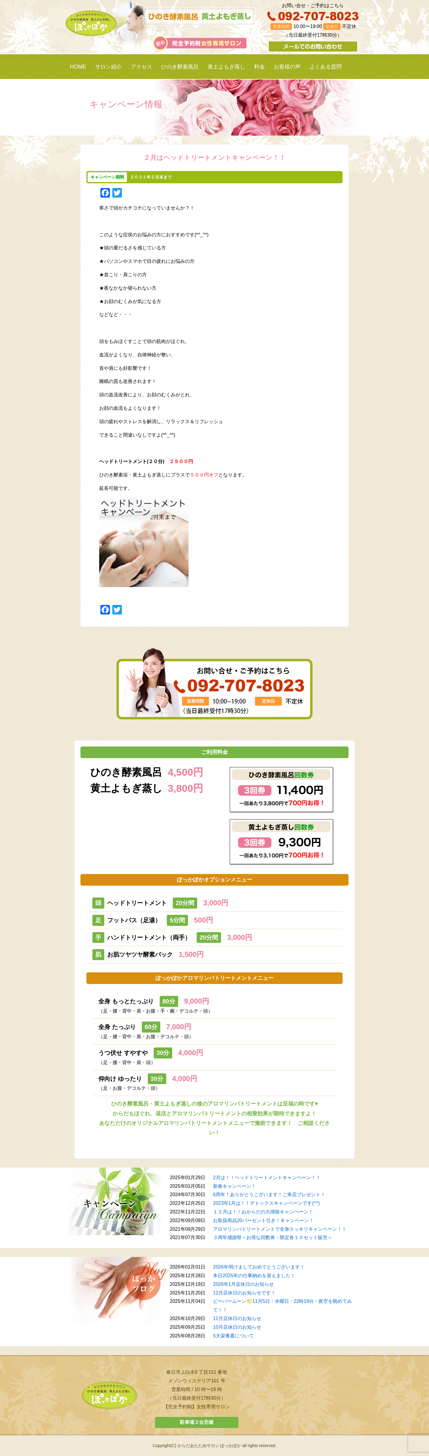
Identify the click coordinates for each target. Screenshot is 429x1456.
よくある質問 (326, 67)
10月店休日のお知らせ (237, 1327)
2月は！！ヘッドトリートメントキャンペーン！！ (267, 1177)
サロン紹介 (108, 67)
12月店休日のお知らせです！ (244, 1292)
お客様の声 (287, 67)
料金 (259, 67)
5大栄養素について (233, 1335)
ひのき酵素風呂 (180, 67)
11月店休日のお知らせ (237, 1318)
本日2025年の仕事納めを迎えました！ (254, 1275)
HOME (78, 67)
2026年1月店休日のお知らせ (243, 1284)
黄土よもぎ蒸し (226, 67)
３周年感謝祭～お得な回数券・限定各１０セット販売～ (272, 1237)
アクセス (141, 67)
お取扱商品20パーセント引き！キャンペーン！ (263, 1220)
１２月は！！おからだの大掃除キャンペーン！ (263, 1211)
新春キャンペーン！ (234, 1186)
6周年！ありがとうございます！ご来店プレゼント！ (269, 1194)
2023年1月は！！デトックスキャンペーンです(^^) (266, 1203)
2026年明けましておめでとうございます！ (259, 1266)
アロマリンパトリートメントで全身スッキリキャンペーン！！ (279, 1229)
